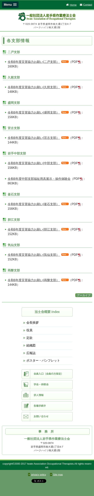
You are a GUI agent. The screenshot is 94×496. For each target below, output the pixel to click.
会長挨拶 (32, 322)
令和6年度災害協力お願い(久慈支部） (34, 87)
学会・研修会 (47, 384)
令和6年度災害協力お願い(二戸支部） (34, 61)
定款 (29, 337)
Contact (85, 4)
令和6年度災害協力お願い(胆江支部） (34, 229)
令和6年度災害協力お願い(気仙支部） (34, 254)
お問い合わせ (47, 416)
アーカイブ (83, 295)
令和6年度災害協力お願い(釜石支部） (34, 204)
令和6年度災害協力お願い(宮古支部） (34, 137)
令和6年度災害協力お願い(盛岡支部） (34, 112)
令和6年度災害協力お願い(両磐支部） (34, 280)
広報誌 (31, 353)
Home (71, 4)
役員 (29, 330)
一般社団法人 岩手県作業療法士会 (47, 17)
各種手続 (47, 405)
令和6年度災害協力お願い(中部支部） (34, 163)
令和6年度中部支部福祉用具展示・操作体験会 (39, 178)
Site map (58, 474)
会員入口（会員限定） (47, 373)
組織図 (31, 345)
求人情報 (47, 395)
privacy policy (38, 474)
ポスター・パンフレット (43, 360)
